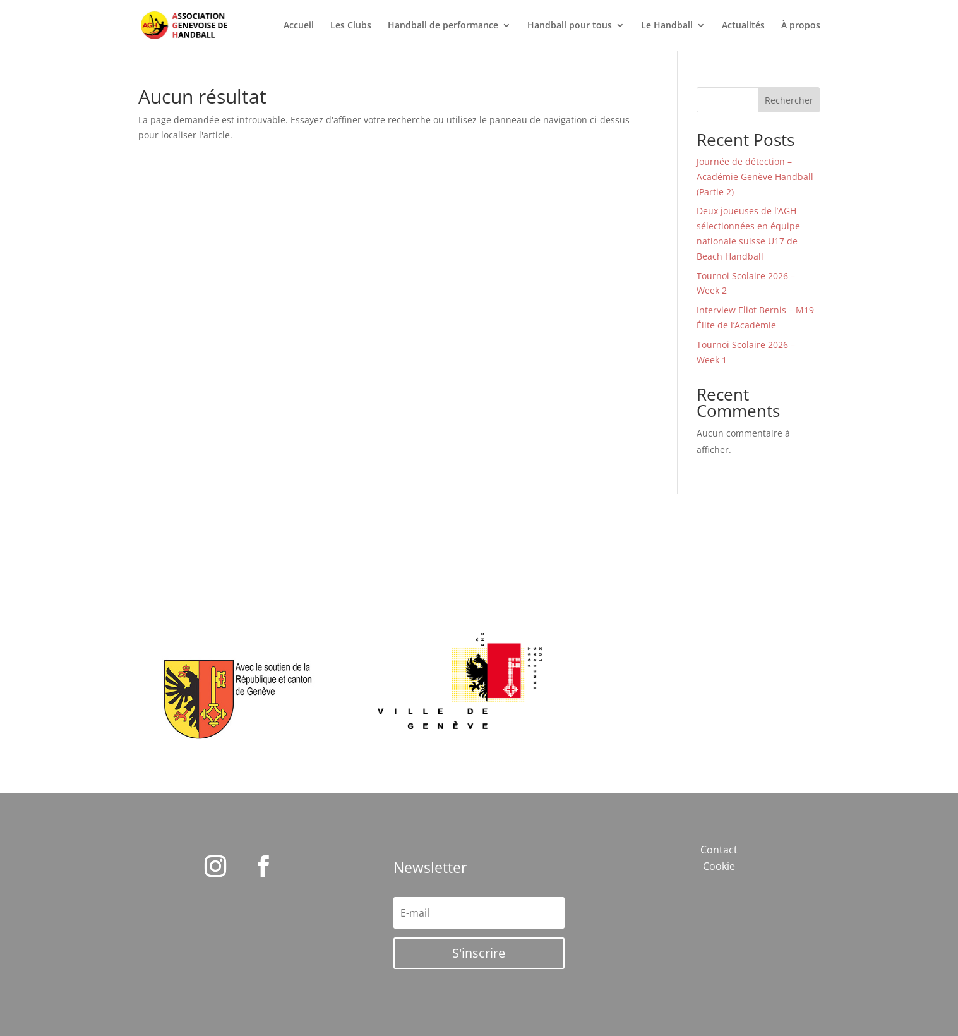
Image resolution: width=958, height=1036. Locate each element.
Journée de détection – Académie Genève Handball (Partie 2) (755, 176)
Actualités (743, 26)
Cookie (719, 866)
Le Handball (667, 26)
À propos (800, 26)
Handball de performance (443, 26)
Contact (719, 850)
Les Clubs (350, 26)
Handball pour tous (569, 26)
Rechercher (789, 100)
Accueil (299, 26)
